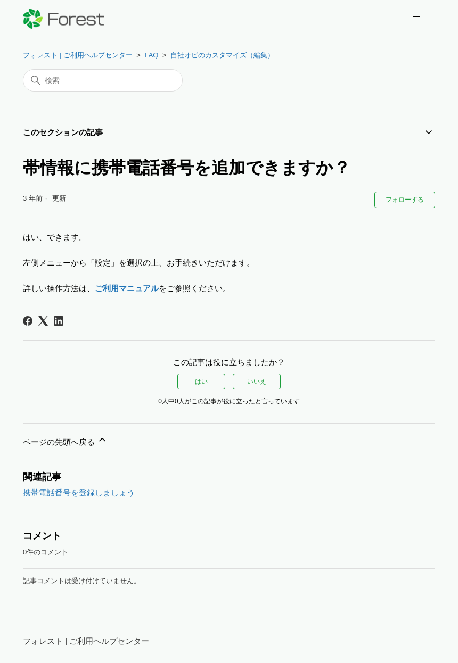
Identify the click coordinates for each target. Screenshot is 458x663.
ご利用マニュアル (127, 288)
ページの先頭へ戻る (65, 440)
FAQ (151, 55)
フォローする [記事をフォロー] (405, 199)
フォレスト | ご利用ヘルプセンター (78, 55)
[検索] (102, 80)
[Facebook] (27, 321)
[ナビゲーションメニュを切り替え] (416, 19)
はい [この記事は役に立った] (201, 381)
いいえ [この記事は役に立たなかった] (256, 381)
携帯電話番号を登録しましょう (79, 492)
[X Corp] (43, 321)
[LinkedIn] (58, 321)
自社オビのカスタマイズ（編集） (222, 55)
